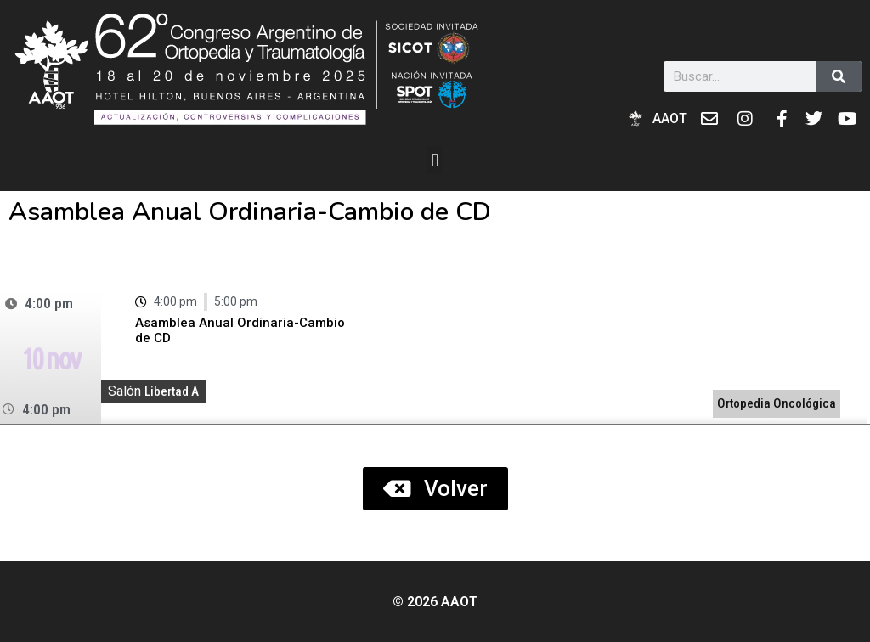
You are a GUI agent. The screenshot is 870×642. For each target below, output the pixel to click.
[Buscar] (839, 76)
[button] (435, 160)
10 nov (50, 358)
